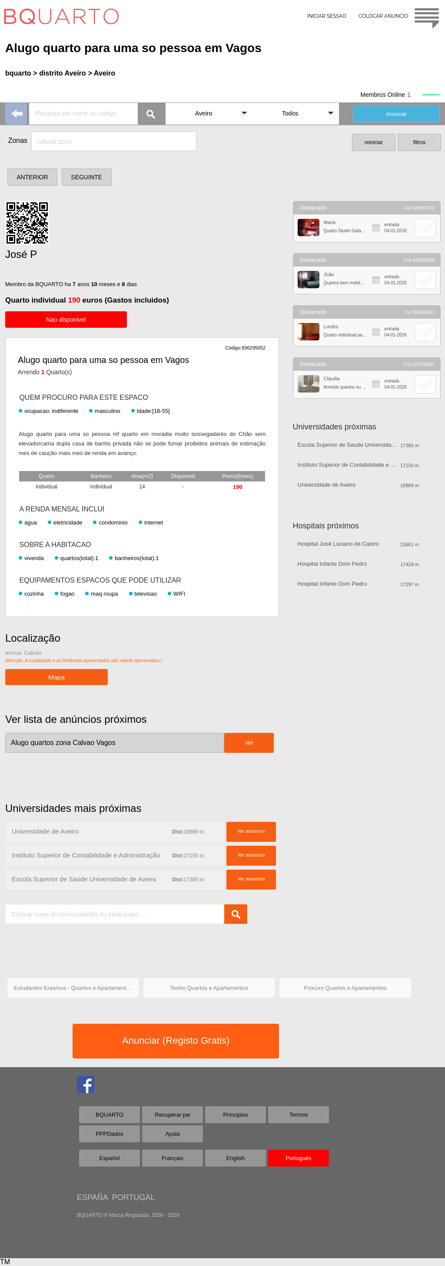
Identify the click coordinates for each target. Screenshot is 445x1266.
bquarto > (21, 73)
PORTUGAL (133, 1197)
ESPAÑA (92, 1197)
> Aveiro (101, 73)
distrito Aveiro (62, 73)
